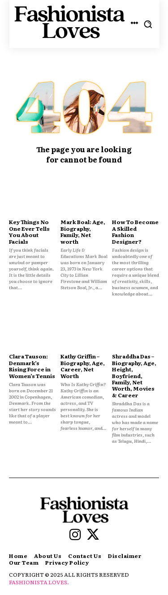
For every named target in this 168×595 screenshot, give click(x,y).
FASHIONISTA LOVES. (39, 582)
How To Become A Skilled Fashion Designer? (135, 231)
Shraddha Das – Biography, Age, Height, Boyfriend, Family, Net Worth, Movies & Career (134, 375)
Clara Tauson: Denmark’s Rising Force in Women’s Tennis (32, 365)
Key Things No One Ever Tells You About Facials (29, 231)
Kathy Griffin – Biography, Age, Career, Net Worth (82, 365)
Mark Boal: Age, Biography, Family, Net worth (82, 231)
